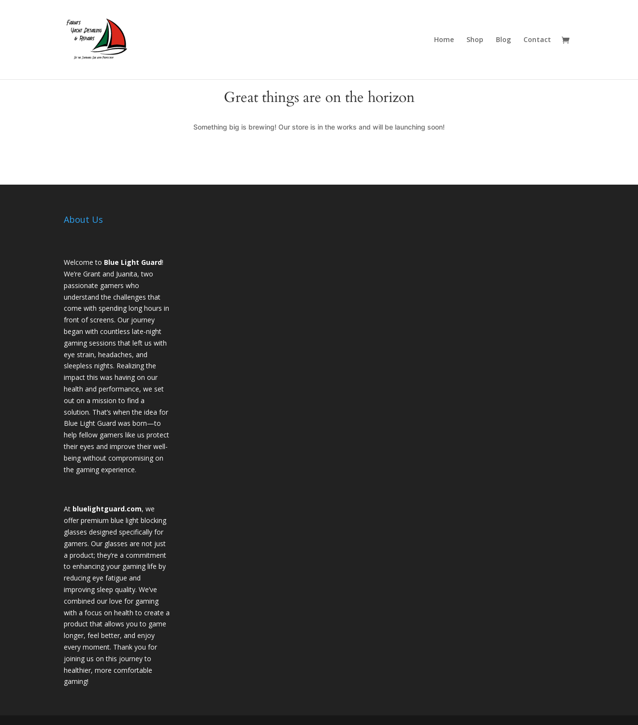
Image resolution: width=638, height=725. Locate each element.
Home (444, 40)
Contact (537, 40)
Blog (503, 40)
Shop (474, 40)
